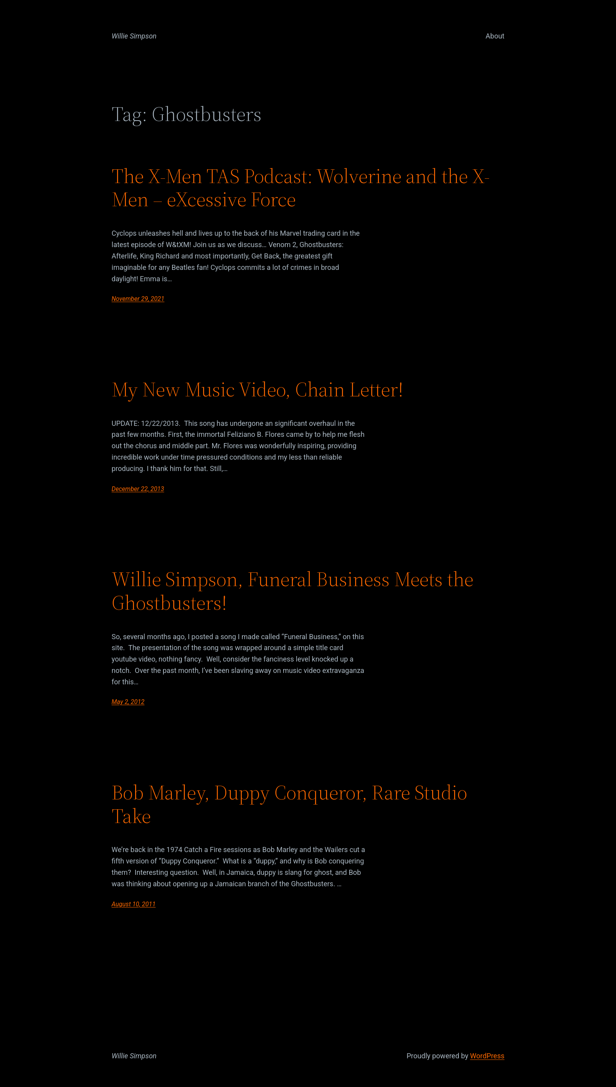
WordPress (487, 1056)
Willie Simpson (134, 36)
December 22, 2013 (138, 489)
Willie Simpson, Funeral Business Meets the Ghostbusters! (292, 590)
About (495, 36)
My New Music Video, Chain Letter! (257, 389)
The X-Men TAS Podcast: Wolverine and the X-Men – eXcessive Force (301, 187)
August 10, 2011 (134, 904)
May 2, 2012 (128, 702)
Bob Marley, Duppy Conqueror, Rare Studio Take (289, 804)
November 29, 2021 (138, 298)
